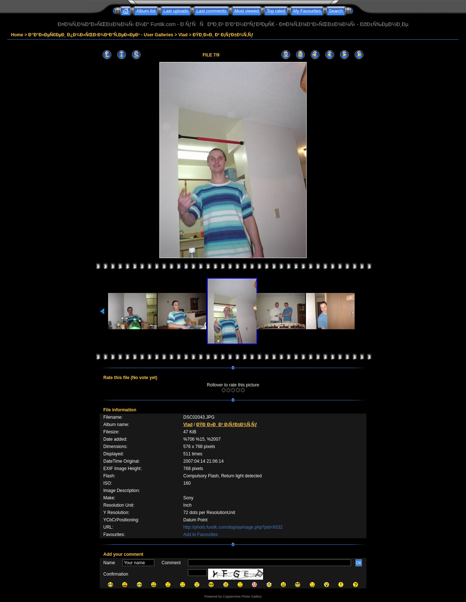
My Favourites (307, 11)
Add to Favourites (200, 534)
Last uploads (175, 11)
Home (17, 34)
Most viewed (246, 11)
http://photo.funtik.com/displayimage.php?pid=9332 (232, 527)
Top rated (276, 11)
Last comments (211, 11)
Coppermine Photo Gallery (242, 596)
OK (359, 563)
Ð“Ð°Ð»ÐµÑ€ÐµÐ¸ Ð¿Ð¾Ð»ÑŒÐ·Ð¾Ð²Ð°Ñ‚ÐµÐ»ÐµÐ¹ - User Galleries (100, 34)
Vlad (183, 34)
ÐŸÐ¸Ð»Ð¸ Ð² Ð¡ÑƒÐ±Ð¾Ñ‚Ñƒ (223, 34)
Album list (145, 11)
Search (336, 11)
